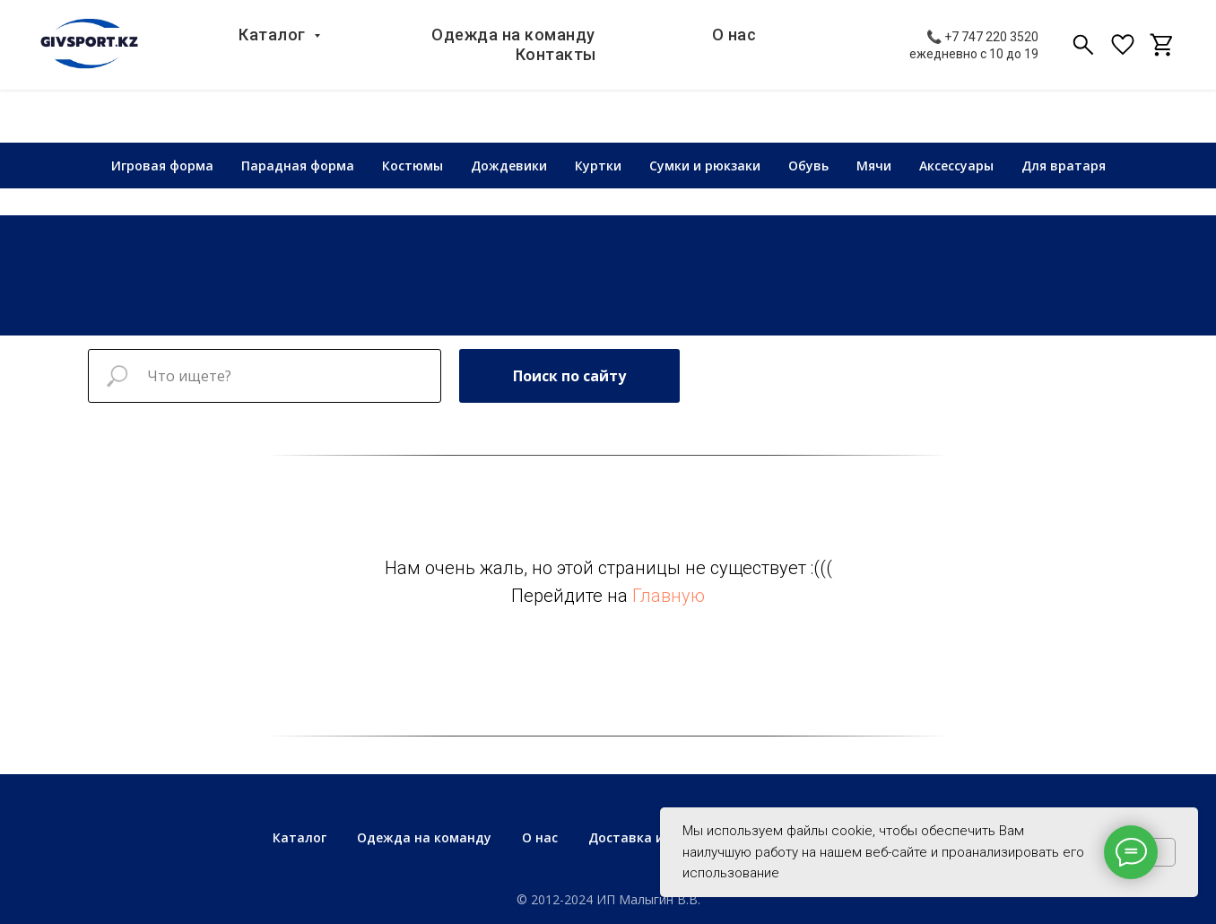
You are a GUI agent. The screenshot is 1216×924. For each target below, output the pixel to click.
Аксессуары (956, 165)
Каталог (211, 55)
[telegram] (1162, 55)
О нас (661, 55)
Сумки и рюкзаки (704, 165)
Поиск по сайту (569, 376)
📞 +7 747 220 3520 (982, 47)
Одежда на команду (445, 55)
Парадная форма (297, 165)
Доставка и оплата (652, 837)
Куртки (598, 165)
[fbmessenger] (1122, 55)
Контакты (837, 55)
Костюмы (412, 165)
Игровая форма (162, 165)
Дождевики (509, 165)
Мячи (873, 165)
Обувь (808, 165)
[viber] (1083, 55)
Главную (668, 595)
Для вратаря (1063, 165)
